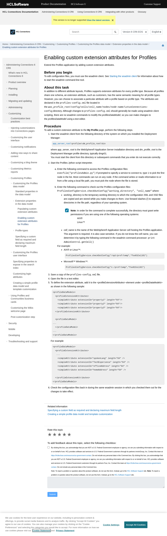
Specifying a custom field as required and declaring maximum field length (84, 418)
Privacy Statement (65, 530)
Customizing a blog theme (24, 162)
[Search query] (93, 31)
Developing (14, 335)
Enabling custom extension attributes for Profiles (24, 47)
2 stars (54, 443)
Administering (15, 107)
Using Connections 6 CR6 (89, 12)
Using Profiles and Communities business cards (22, 298)
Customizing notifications (23, 146)
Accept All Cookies (136, 524)
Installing (12, 94)
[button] (5, 65)
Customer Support (152, 4)
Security (12, 323)
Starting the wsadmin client (123, 76)
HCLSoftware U (78, 4)
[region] (83, 524)
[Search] (115, 31)
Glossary (142, 12)
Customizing (48, 44)
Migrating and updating (20, 101)
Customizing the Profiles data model (94, 44)
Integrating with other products (120, 12)
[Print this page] (163, 46)
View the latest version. (98, 20)
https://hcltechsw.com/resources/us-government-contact (71, 464)
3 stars (59, 443)
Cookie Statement (42, 530)
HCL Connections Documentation (20, 12)
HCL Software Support (135, 479)
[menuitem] (58, 12)
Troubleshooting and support (23, 341)
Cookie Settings (111, 524)
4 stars (64, 443)
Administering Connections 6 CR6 (58, 12)
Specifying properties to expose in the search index (25, 264)
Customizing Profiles (66, 44)
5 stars (69, 443)
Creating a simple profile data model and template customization (25, 286)
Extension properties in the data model (130, 44)
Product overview (17, 82)
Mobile (11, 329)
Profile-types (21, 230)
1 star (49, 443)
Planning (12, 88)
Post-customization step (23, 317)
